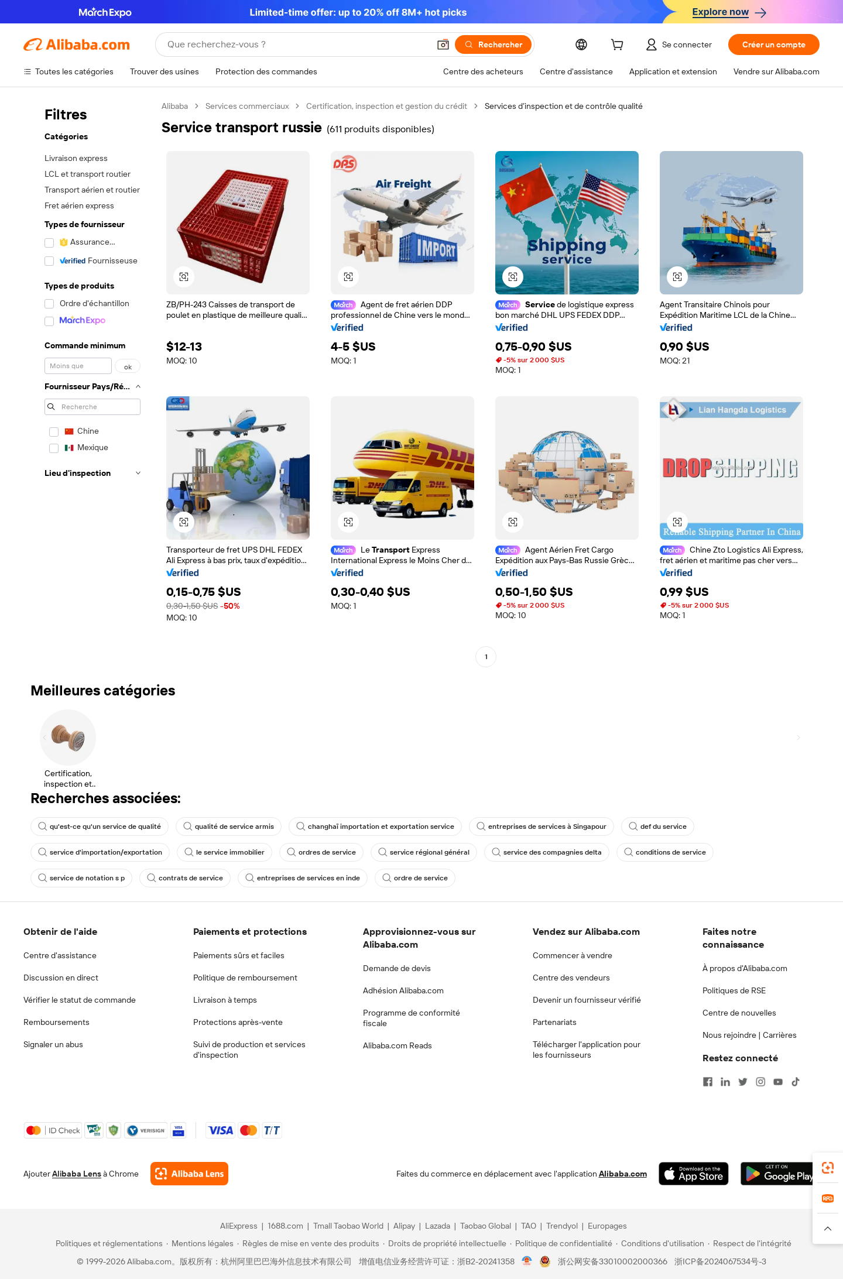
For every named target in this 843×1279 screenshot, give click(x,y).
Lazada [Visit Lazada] (437, 1225)
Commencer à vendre (572, 955)
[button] (443, 44)
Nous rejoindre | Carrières (749, 1035)
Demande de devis (397, 968)
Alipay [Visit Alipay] (404, 1225)
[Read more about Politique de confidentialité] (561, 1243)
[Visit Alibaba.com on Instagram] (760, 1081)
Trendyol (562, 1225)
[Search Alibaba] (297, 44)
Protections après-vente (238, 1022)
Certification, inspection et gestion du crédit (386, 106)
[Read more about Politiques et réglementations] (107, 1243)
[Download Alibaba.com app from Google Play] (780, 1173)
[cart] (619, 46)
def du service (658, 826)
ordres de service (321, 852)
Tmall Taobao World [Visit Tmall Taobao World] (348, 1225)
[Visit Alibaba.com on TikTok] (795, 1081)
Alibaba (175, 106)
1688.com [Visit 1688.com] (285, 1225)
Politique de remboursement (245, 977)
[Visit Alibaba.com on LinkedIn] (725, 1081)
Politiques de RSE (734, 990)
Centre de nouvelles (739, 1012)
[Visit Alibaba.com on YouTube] (778, 1081)
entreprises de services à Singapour (541, 826)
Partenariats (555, 1022)
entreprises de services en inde (302, 878)
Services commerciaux (247, 106)
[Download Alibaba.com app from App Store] (694, 1173)
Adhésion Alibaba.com (403, 990)
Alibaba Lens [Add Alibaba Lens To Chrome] (76, 1173)
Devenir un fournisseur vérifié (587, 999)
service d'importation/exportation (100, 852)
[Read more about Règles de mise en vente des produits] (308, 1243)
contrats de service (185, 878)
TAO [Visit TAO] (528, 1225)
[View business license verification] (527, 1261)
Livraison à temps (225, 999)
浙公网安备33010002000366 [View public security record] (612, 1261)
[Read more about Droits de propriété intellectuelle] (444, 1243)
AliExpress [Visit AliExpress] (239, 1225)
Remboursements (56, 1022)
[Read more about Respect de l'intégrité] (749, 1243)
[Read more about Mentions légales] (200, 1243)
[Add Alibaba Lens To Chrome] (189, 1173)
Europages (607, 1225)
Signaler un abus (53, 1044)
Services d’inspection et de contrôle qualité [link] (564, 106)
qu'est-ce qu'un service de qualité (99, 826)
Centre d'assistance (60, 955)
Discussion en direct (60, 977)
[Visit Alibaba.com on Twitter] (743, 1081)
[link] (828, 1168)
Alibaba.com (623, 1173)
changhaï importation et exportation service (375, 826)
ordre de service (415, 878)
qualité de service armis (228, 826)
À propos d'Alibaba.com (744, 968)
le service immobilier (224, 852)
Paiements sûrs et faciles (239, 955)
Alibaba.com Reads (397, 1045)
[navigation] (89, 383)
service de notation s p (81, 878)
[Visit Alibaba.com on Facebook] (707, 1081)
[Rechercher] (493, 44)
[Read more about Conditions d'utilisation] (660, 1243)
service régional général (424, 852)
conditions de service (665, 852)
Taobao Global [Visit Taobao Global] (485, 1225)
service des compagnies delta (547, 852)
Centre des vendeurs (571, 977)
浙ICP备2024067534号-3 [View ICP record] (720, 1261)
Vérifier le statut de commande (79, 999)
